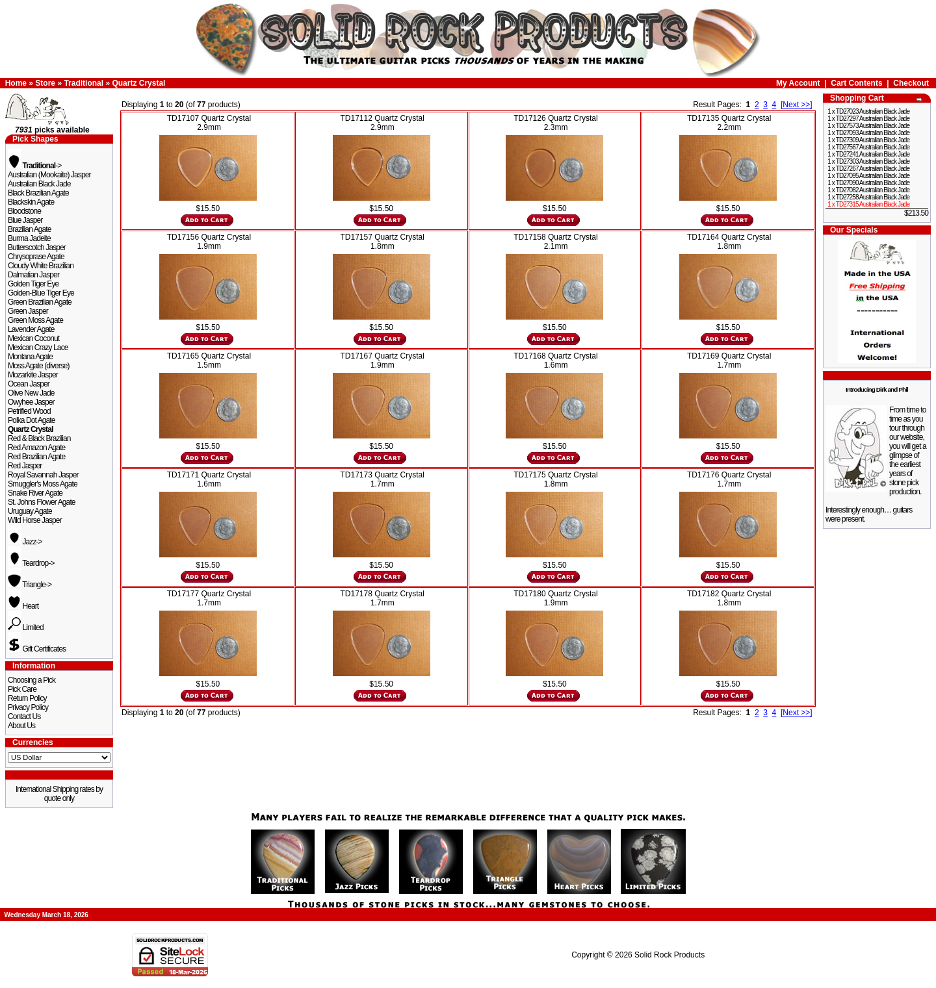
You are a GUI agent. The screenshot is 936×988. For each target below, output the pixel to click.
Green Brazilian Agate (40, 302)
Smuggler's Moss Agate (42, 483)
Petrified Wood (29, 411)
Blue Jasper (25, 220)
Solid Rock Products (669, 954)
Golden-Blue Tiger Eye (41, 293)
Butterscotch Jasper (37, 247)
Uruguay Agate (30, 511)
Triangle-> (29, 584)
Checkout (911, 83)
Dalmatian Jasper (33, 274)
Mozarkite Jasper (33, 374)
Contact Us (24, 716)
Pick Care (22, 689)
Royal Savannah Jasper (43, 474)
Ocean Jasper (28, 383)
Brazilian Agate (29, 229)
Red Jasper (25, 465)
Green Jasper (28, 311)
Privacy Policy (28, 707)
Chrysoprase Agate (36, 256)
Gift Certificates (37, 648)
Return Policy (27, 698)
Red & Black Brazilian (39, 438)
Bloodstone (24, 211)
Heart (23, 606)
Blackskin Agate (31, 202)
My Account (798, 83)
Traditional (83, 83)
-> (34, 165)
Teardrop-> (31, 563)
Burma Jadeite (29, 238)
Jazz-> (25, 541)
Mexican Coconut (33, 338)
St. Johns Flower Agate (41, 502)
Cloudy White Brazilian (40, 265)
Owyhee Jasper (31, 402)
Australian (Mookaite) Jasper (49, 174)
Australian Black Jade (39, 183)
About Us (21, 725)
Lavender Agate (31, 329)
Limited (26, 627)
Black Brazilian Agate (38, 192)
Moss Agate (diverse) (39, 365)
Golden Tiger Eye (33, 283)
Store (45, 83)
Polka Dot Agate (31, 420)
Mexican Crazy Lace (38, 347)
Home (16, 83)
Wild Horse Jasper (35, 520)
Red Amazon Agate (36, 447)
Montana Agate (30, 356)
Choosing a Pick (31, 680)
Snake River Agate (35, 493)
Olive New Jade (31, 393)
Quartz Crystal (138, 83)
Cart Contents (856, 83)
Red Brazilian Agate (36, 456)
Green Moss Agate (35, 320)
